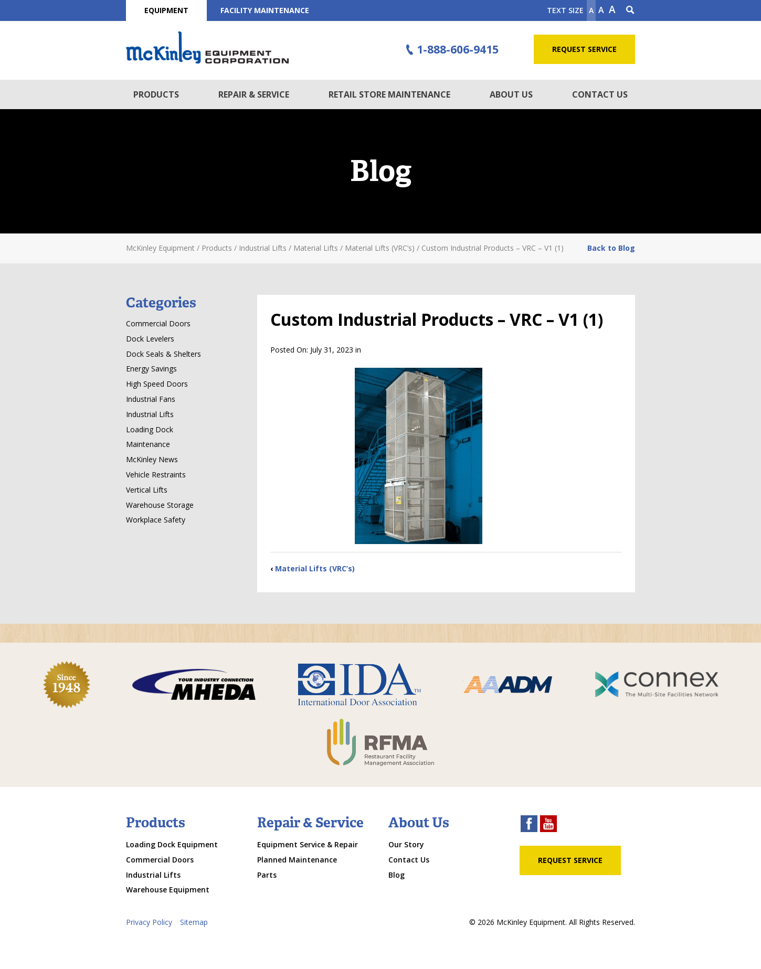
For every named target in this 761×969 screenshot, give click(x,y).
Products (156, 94)
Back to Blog (611, 248)
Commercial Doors (158, 323)
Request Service (584, 49)
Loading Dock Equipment (172, 844)
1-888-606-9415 (451, 50)
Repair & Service (253, 94)
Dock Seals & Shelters (163, 354)
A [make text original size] (601, 10)
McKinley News (152, 459)
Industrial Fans (150, 399)
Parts (267, 875)
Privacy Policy (149, 922)
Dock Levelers (150, 339)
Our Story (406, 844)
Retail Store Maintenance (389, 94)
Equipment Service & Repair (307, 844)
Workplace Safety (155, 520)
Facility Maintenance (264, 10)
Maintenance (148, 444)
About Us (511, 94)
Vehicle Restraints (156, 475)
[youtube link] (548, 825)
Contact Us (600, 94)
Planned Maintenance (297, 860)
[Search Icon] (630, 10)
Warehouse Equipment (167, 890)
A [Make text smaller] (591, 10)
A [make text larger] (612, 9)
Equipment (166, 10)
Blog (396, 875)
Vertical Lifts (146, 490)
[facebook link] (529, 825)
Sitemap (194, 922)
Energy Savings (151, 369)
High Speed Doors (157, 384)
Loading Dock (149, 429)
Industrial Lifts (150, 414)
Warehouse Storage (160, 505)
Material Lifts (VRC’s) (315, 568)
